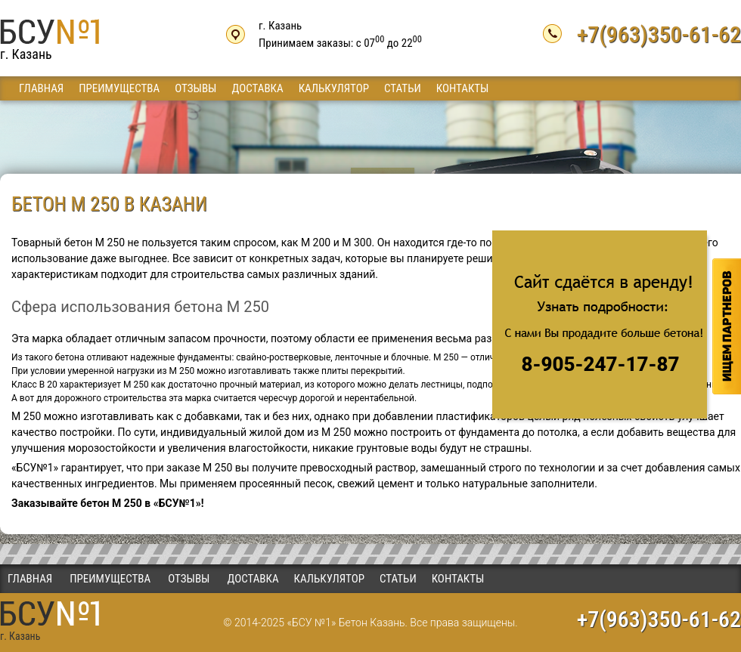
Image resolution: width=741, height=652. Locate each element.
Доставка (257, 88)
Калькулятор (334, 88)
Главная (41, 88)
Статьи (402, 88)
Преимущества (119, 88)
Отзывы (195, 88)
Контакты (462, 88)
